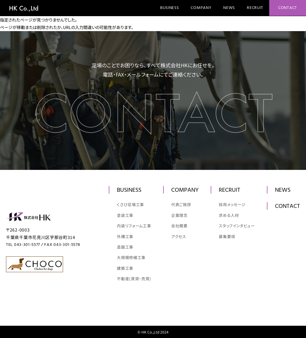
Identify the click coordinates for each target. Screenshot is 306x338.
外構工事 (125, 236)
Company (201, 7)
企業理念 (179, 215)
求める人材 (229, 215)
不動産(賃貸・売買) (134, 278)
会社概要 (179, 226)
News (229, 7)
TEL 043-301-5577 (23, 244)
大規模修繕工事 (131, 257)
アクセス (178, 236)
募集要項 (227, 236)
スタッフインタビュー (237, 226)
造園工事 (125, 247)
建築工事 (125, 268)
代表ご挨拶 (181, 204)
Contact (287, 7)
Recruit (255, 7)
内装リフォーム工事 (134, 226)
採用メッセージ (232, 204)
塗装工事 (125, 215)
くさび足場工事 (130, 204)
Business (169, 7)
